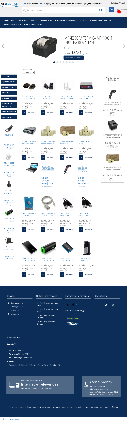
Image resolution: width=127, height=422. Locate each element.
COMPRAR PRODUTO (73, 57)
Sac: (72, 3)
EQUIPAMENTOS (8, 82)
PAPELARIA (6, 93)
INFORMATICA (7, 87)
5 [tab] (67, 62)
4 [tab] (63, 62)
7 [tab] (73, 62)
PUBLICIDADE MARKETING (7, 105)
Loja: (92, 3)
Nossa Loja (13, 310)
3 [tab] (60, 62)
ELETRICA (5, 76)
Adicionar (28, 112)
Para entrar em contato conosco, (32, 388)
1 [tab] (54, 62)
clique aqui (48, 388)
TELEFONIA (6, 117)
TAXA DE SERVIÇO (9, 112)
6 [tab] (70, 62)
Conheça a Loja (15, 303)
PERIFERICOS (7, 98)
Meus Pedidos (30, 3)
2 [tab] (57, 62)
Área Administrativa (10, 419)
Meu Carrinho (121, 9)
